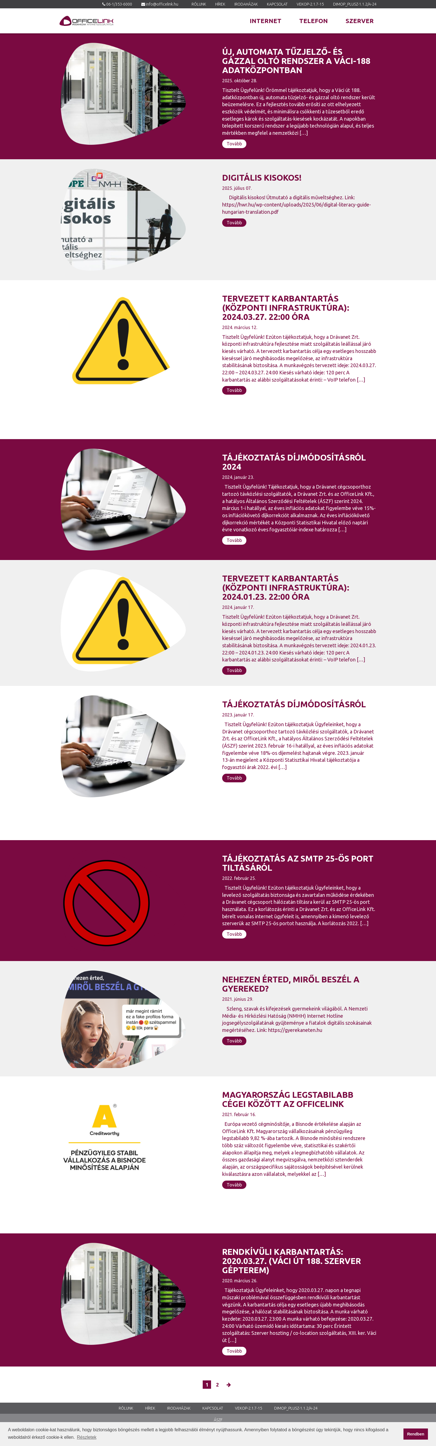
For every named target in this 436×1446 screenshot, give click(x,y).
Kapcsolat (277, 4)
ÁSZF (218, 1420)
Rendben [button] (415, 1434)
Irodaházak (246, 4)
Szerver (360, 20)
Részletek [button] (86, 1437)
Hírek (220, 4)
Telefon (313, 20)
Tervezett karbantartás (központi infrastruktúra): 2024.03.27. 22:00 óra (285, 308)
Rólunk (199, 4)
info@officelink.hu (162, 4)
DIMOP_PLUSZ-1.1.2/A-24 (354, 4)
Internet (265, 20)
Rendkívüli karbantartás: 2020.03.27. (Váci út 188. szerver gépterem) (291, 1261)
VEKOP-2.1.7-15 (310, 4)
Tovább (234, 143)
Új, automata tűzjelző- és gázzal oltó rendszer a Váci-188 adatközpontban (296, 61)
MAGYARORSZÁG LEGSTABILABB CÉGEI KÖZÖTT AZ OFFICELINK (287, 1099)
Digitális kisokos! (262, 177)
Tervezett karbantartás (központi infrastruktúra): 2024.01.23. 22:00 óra (285, 587)
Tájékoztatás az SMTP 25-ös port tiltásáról (297, 863)
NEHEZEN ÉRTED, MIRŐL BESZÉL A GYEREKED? (291, 984)
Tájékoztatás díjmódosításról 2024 (294, 462)
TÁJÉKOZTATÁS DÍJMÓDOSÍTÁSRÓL (294, 704)
